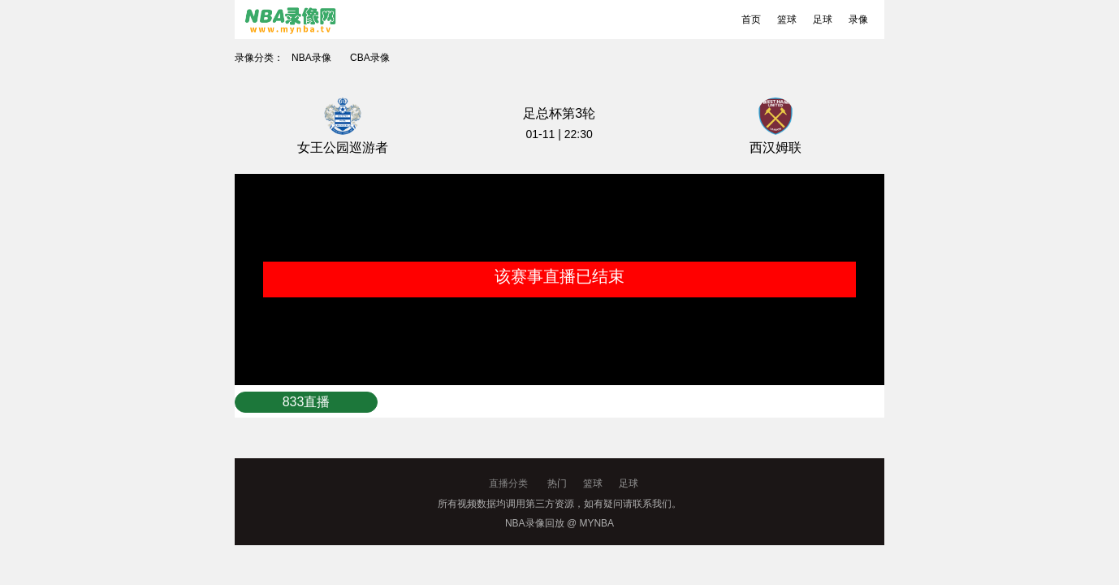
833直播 (307, 402)
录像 (858, 19)
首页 (751, 19)
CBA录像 (370, 57)
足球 (822, 19)
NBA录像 (311, 57)
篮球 (787, 19)
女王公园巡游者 (342, 147)
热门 (557, 483)
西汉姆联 (775, 147)
